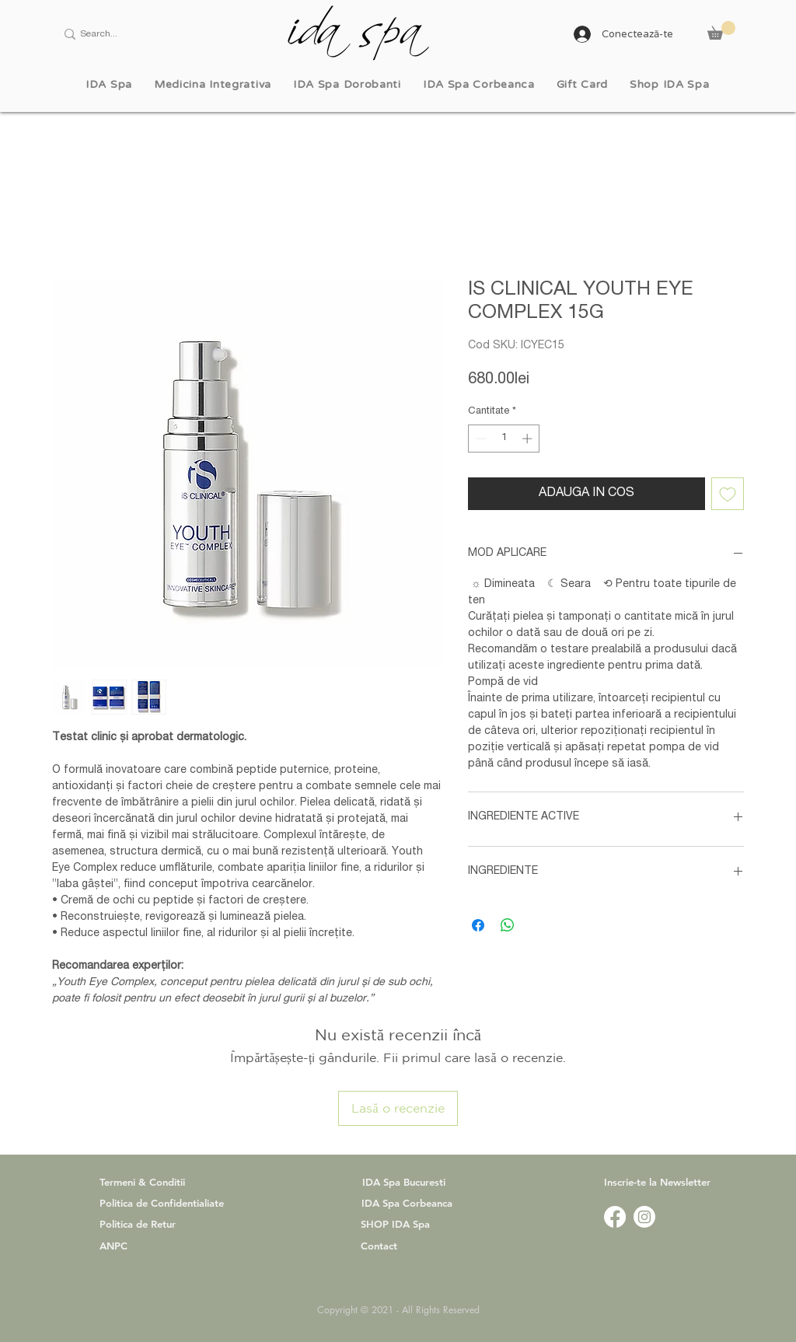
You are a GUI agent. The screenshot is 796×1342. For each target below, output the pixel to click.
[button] (721, 30)
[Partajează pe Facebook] (478, 925)
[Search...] (138, 34)
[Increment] (528, 438)
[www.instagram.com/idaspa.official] (644, 1217)
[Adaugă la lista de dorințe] (727, 493)
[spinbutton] (504, 438)
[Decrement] (479, 438)
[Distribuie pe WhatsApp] (507, 925)
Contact (379, 1245)
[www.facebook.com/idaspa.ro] (615, 1217)
